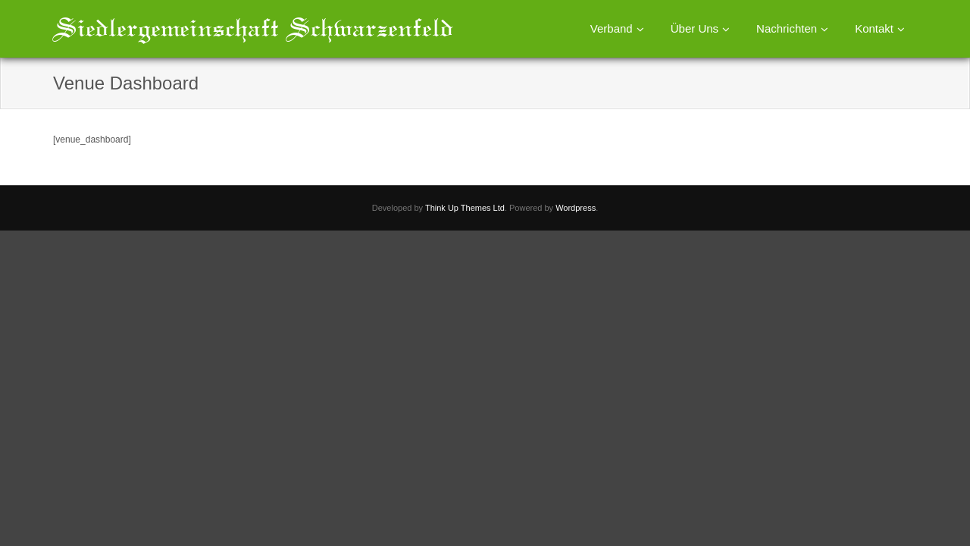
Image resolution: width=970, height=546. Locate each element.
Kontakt (874, 28)
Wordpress (575, 207)
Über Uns (694, 28)
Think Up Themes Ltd (465, 207)
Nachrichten (786, 28)
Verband (611, 28)
